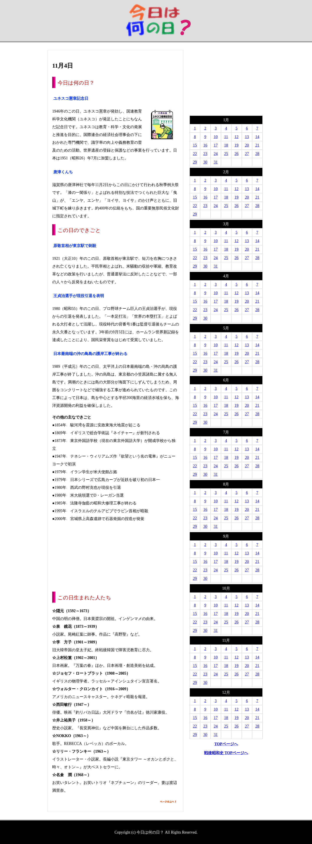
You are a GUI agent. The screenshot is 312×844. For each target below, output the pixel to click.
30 (205, 162)
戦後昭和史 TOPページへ (226, 753)
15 (195, 145)
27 (247, 154)
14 (257, 137)
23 (205, 154)
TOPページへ (226, 744)
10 (216, 137)
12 (237, 137)
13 (247, 137)
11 (226, 137)
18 (226, 145)
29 (195, 162)
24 (216, 154)
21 (257, 145)
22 (195, 154)
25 (226, 154)
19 (237, 145)
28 (257, 154)
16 (205, 145)
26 (237, 154)
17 (216, 145)
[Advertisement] (115, 557)
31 (216, 162)
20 (247, 145)
